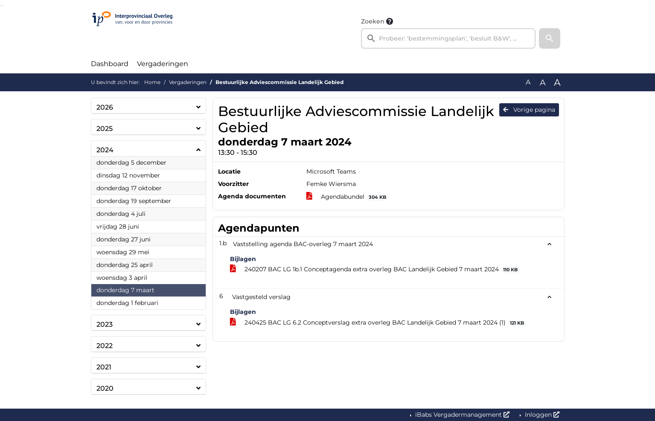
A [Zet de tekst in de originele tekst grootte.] (528, 82)
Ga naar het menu (2, 5)
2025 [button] (104, 129)
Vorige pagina (529, 109)
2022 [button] (104, 346)
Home (152, 82)
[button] (549, 38)
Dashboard (109, 64)
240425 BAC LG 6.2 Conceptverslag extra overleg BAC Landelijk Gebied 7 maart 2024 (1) (378, 323)
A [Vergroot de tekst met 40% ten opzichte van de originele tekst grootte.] (557, 82)
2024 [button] (105, 150)
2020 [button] (105, 388)
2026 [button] (104, 107)
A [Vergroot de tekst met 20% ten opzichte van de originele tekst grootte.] (543, 82)
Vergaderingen (162, 64)
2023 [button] (104, 324)
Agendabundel (347, 197)
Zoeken (372, 21)
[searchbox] (448, 38)
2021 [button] (103, 367)
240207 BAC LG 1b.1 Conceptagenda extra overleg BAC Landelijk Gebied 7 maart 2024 (375, 269)
